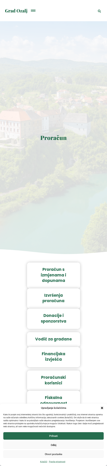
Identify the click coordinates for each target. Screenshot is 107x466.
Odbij (53, 445)
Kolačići (43, 462)
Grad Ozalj (16, 11)
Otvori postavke (53, 454)
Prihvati (53, 435)
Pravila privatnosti (57, 462)
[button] (102, 408)
